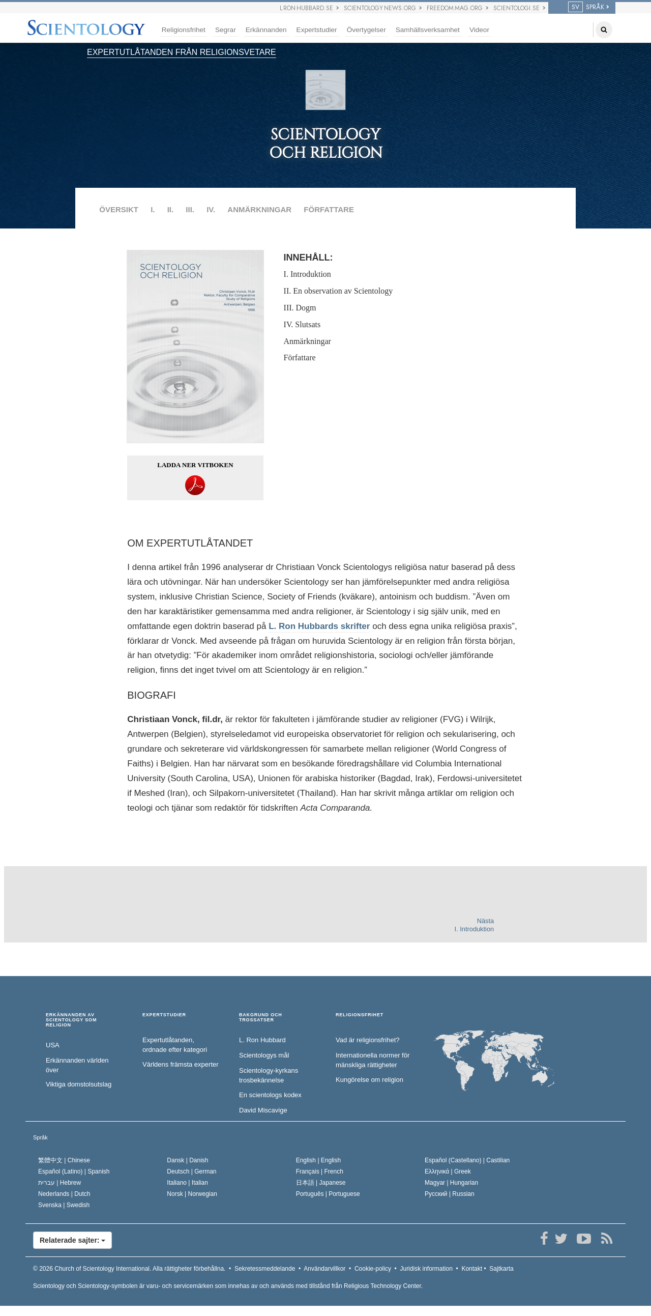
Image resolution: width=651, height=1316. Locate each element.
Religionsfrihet (183, 30)
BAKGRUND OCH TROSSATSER (260, 1017)
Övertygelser (366, 30)
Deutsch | (191, 1171)
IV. (210, 209)
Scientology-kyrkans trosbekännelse (268, 1075)
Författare (300, 357)
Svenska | (64, 1205)
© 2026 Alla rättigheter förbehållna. (129, 1268)
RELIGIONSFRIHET (359, 1015)
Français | (319, 1171)
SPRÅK (586, 7)
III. (190, 209)
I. (153, 209)
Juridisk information (426, 1268)
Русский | (450, 1193)
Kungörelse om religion (369, 1079)
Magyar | (451, 1182)
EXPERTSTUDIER (164, 1015)
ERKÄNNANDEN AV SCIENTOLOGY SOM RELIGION (71, 1020)
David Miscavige (263, 1110)
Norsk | (192, 1193)
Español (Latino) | (74, 1171)
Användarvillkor (324, 1268)
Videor (479, 30)
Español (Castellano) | (467, 1160)
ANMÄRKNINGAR (259, 209)
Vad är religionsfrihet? (368, 1040)
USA (53, 1045)
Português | (328, 1193)
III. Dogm (300, 307)
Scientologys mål (264, 1055)
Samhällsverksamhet (428, 30)
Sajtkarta (501, 1268)
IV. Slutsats (302, 324)
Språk (40, 1137)
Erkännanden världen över (77, 1065)
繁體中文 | (64, 1160)
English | (318, 1160)
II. (170, 209)
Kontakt (471, 1268)
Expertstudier (317, 30)
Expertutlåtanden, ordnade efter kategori (174, 1044)
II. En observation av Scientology (338, 291)
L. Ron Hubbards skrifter (319, 626)
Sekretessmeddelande (264, 1268)
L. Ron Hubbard (262, 1040)
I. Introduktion (307, 274)
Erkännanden (266, 30)
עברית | (59, 1182)
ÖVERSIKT (118, 209)
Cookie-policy (372, 1268)
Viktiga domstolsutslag (78, 1084)
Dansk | (187, 1160)
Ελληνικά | (448, 1171)
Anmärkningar (307, 341)
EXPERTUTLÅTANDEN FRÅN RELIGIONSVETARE (181, 52)
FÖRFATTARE (329, 209)
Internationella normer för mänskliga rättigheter (372, 1060)
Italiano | (187, 1182)
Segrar (225, 30)
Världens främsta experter (180, 1064)
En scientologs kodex (270, 1095)
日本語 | (321, 1182)
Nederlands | (64, 1193)
